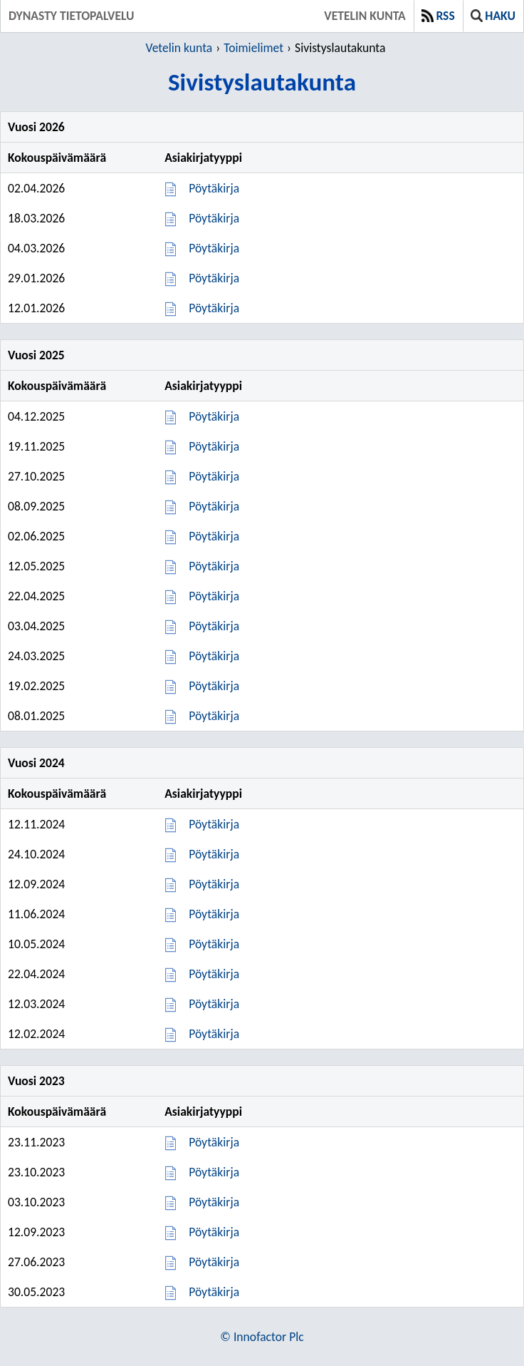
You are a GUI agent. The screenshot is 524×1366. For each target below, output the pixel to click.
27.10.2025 (36, 476)
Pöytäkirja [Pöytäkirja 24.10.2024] (214, 854)
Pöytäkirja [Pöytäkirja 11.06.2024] (214, 914)
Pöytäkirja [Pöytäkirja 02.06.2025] (214, 536)
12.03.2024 (36, 1004)
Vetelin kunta (364, 16)
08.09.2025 (36, 506)
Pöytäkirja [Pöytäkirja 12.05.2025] (214, 566)
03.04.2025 (36, 626)
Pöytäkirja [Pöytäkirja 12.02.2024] (214, 1034)
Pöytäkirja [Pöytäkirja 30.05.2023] (214, 1292)
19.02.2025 (36, 686)
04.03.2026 (36, 248)
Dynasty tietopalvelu (71, 16)
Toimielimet (253, 48)
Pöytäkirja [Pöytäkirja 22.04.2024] (214, 974)
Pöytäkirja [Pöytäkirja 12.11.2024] (214, 824)
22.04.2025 (36, 596)
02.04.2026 (36, 188)
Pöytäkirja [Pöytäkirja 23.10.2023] (214, 1172)
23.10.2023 (36, 1172)
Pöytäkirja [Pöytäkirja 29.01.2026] (214, 278)
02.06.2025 (36, 536)
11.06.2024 (36, 914)
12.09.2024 (36, 884)
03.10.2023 (36, 1202)
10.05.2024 (36, 944)
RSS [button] (438, 16)
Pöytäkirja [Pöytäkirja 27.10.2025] (214, 476)
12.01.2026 (36, 308)
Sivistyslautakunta (340, 48)
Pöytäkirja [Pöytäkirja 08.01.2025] (214, 716)
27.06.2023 (36, 1262)
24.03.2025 (36, 656)
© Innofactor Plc (261, 1337)
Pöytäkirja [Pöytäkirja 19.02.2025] (214, 686)
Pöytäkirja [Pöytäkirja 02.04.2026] (214, 188)
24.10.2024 (36, 854)
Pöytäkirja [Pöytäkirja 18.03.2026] (214, 218)
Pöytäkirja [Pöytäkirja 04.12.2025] (214, 416)
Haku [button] (493, 16)
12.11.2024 (36, 824)
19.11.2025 (36, 446)
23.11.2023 (36, 1142)
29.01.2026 (36, 278)
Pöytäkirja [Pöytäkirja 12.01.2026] (214, 308)
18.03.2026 (36, 218)
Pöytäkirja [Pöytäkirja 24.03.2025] (214, 656)
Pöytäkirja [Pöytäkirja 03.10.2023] (214, 1202)
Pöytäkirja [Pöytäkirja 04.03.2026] (214, 248)
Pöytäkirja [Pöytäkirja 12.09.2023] (214, 1232)
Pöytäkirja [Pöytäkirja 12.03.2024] (214, 1004)
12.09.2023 (36, 1232)
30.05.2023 (36, 1292)
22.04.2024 (36, 974)
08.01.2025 (36, 716)
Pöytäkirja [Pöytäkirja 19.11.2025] (214, 446)
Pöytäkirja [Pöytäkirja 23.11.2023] (214, 1142)
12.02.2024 (36, 1034)
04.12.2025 (36, 416)
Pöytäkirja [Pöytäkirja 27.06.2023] (214, 1262)
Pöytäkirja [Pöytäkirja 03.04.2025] (214, 626)
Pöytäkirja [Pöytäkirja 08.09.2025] (214, 506)
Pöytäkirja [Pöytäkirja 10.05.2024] (214, 944)
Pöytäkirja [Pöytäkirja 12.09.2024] (214, 884)
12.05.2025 (36, 566)
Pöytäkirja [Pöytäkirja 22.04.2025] (214, 596)
